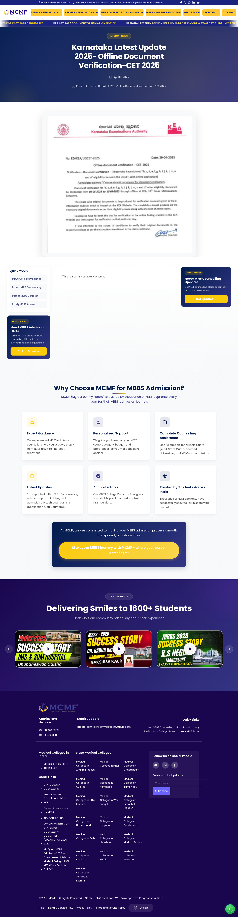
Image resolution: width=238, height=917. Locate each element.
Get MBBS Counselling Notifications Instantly (173, 727)
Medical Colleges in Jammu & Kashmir (82, 874)
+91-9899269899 (49, 730)
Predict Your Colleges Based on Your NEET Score (171, 731)
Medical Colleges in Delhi (85, 836)
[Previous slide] (9, 649)
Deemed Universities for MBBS (56, 810)
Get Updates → (206, 299)
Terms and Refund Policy (109, 907)
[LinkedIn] (193, 3)
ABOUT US (209, 12)
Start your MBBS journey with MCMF (119, 550)
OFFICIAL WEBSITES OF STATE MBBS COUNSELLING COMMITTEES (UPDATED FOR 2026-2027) (56, 833)
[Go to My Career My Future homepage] (14, 12)
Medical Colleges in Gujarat (82, 783)
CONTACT (229, 12)
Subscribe (161, 791)
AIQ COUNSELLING (54, 818)
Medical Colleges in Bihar (109, 763)
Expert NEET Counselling (26, 287)
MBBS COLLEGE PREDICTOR (163, 12)
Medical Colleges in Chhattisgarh (131, 765)
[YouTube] (198, 3)
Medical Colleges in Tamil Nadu (130, 783)
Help (41, 907)
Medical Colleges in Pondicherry (131, 821)
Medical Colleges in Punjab (82, 855)
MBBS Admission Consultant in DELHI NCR (55, 798)
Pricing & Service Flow (60, 907)
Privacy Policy (84, 907)
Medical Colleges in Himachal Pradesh (130, 802)
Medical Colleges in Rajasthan (130, 855)
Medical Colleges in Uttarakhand (83, 821)
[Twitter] (185, 3)
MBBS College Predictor (26, 278)
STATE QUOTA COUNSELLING (52, 786)
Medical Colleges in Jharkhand (106, 838)
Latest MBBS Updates (25, 295)
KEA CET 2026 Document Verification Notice (95, 23)
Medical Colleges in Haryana (106, 821)
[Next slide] (229, 649)
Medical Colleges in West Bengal (109, 800)
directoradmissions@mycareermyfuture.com (137, 3)
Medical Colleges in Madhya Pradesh (133, 838)
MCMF (52, 898)
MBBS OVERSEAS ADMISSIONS (120, 12)
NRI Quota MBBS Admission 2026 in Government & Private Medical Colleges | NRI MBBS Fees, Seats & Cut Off (57, 859)
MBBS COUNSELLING (44, 12)
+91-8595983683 (48, 735)
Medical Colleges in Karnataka (106, 783)
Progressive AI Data (151, 898)
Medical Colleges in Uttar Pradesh (85, 800)
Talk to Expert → (28, 351)
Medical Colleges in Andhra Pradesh (85, 765)
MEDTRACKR (192, 12)
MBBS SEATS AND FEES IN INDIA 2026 (56, 766)
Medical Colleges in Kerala (106, 855)
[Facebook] (181, 3)
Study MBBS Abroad (24, 304)
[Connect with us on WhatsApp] (230, 909)
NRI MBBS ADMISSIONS (79, 12)
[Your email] (180, 783)
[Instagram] (189, 3)
